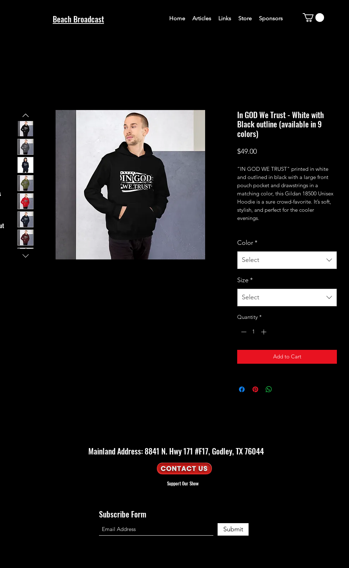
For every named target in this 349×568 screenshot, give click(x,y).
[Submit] (233, 529)
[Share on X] (282, 389)
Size (245, 280)
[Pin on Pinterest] (255, 389)
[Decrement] (243, 331)
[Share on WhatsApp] (269, 389)
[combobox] (287, 260)
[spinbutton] (254, 331)
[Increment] (264, 331)
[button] (313, 17)
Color (247, 243)
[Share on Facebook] (242, 389)
